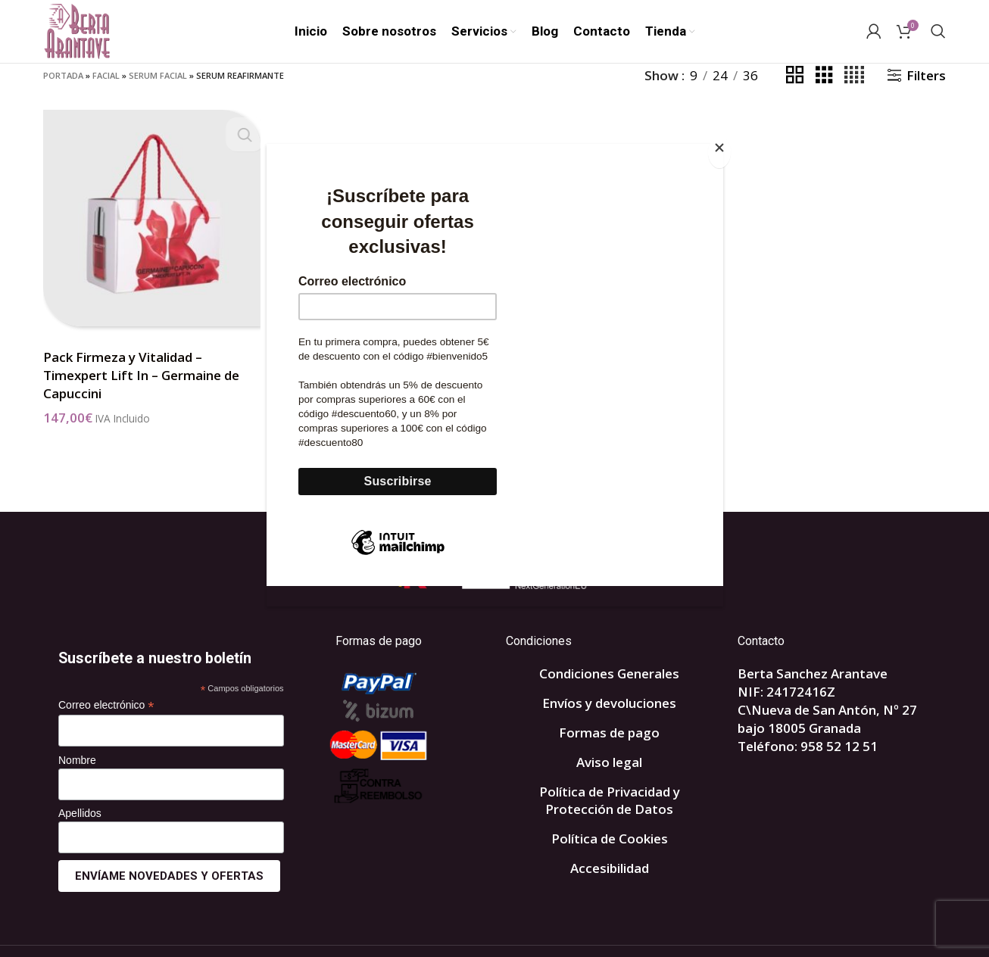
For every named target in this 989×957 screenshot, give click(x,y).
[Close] (719, 152)
